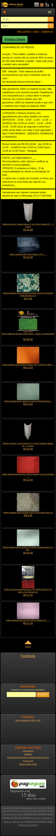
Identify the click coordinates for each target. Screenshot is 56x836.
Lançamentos (28, 751)
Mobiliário (28, 754)
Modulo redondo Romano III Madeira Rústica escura (28, 758)
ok (51, 19)
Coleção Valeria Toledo (28, 764)
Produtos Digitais (15, 39)
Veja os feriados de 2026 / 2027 (28, 720)
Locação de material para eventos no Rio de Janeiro (28, 808)
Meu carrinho (23, 31)
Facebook (28, 656)
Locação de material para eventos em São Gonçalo (19, 811)
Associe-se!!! (28, 761)
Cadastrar (42, 694)
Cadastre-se (47, 31)
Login (36, 31)
